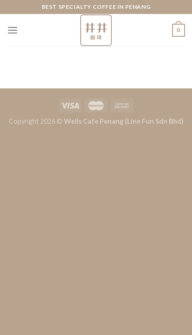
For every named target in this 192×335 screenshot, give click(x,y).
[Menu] (12, 30)
